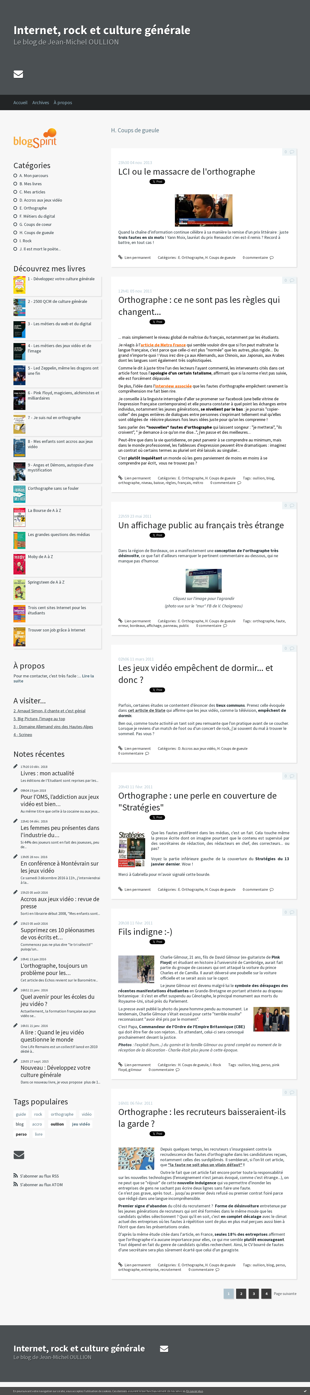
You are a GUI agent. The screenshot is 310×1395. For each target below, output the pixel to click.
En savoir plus (194, 1391)
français (184, 482)
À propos (63, 102)
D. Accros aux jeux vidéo (40, 200)
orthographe (62, 1114)
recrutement (170, 1269)
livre (38, 1134)
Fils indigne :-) (145, 931)
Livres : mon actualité (47, 773)
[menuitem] (22, 102)
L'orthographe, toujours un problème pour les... (54, 969)
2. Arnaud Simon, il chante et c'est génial (49, 710)
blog (20, 1124)
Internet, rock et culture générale (102, 30)
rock (38, 1114)
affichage (154, 625)
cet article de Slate (146, 710)
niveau (146, 482)
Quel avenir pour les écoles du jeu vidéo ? (58, 1000)
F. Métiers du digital (37, 216)
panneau (170, 625)
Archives (40, 102)
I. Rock (25, 240)
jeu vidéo (81, 1124)
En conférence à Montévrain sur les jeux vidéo (60, 867)
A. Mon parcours (33, 175)
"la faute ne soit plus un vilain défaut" (205, 1164)
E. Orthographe (33, 208)
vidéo (87, 1114)
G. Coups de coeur (35, 224)
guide (21, 1114)
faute (280, 620)
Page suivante (285, 1293)
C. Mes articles (32, 192)
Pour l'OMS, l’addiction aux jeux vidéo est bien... (60, 800)
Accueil (20, 102)
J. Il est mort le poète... (40, 249)
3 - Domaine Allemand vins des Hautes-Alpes (53, 726)
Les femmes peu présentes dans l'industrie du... (60, 831)
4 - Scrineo (22, 734)
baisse (159, 482)
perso (21, 1134)
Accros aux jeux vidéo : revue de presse (60, 902)
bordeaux (137, 625)
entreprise (150, 1269)
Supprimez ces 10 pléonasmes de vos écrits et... (58, 933)
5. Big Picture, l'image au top (39, 718)
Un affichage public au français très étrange (201, 525)
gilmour (135, 1069)
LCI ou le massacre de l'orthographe (186, 171)
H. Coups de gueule (36, 232)
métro (198, 482)
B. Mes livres (30, 183)
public (184, 625)
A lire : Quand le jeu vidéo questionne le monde (52, 1035)
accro (37, 1124)
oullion (57, 1124)
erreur (123, 625)
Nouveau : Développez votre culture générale (55, 1071)
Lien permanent (134, 257)
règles (171, 482)
